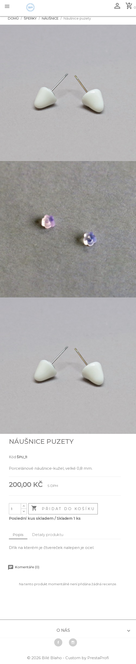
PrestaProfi (98, 657)
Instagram (73, 642)
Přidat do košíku (63, 508)
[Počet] (15, 508)
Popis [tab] (18, 534)
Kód (12, 457)
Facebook (58, 642)
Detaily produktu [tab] (47, 534)
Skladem (64, 518)
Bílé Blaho (52, 657)
